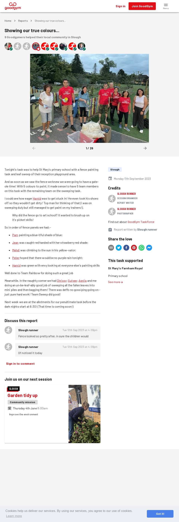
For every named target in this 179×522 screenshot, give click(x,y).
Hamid (37, 198)
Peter (15, 257)
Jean (15, 242)
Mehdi (16, 250)
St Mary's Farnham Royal (125, 268)
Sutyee (72, 280)
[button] (165, 6)
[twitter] (119, 248)
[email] (111, 248)
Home (8, 20)
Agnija (83, 280)
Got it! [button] (160, 513)
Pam (15, 235)
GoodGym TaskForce (141, 222)
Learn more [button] (14, 516)
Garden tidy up (22, 395)
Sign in (120, 6)
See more (115, 282)
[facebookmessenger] (149, 248)
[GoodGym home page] (13, 5)
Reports (23, 20)
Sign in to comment (20, 363)
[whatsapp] (141, 248)
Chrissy (61, 280)
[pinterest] (134, 248)
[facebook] (126, 248)
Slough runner (126, 193)
